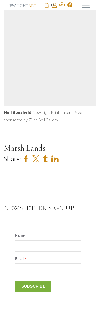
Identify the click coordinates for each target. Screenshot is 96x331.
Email (20, 259)
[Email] (48, 269)
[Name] (48, 246)
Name (20, 235)
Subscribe (33, 286)
